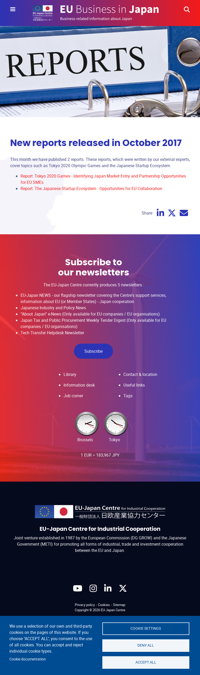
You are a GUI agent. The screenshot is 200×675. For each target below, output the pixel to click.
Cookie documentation (27, 659)
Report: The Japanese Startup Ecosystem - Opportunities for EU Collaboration (91, 188)
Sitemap (119, 604)
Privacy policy (85, 604)
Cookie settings (145, 628)
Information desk (79, 385)
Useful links (134, 385)
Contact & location (140, 374)
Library (70, 374)
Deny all (146, 645)
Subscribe (93, 351)
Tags (128, 396)
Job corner (73, 396)
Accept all (145, 662)
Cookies (104, 604)
